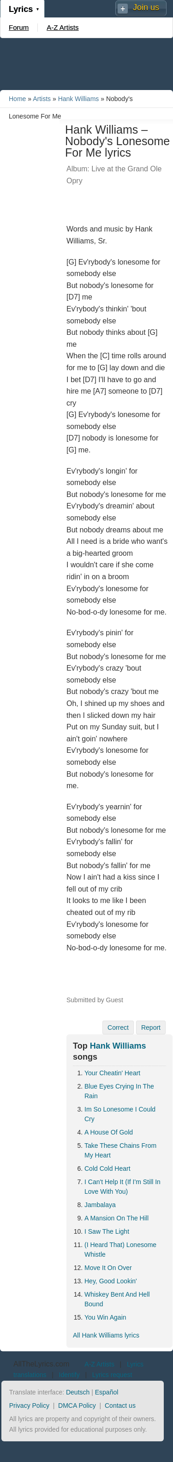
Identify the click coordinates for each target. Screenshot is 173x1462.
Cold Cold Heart (107, 1168)
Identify (69, 1374)
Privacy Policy (29, 1405)
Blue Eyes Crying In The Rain (119, 1091)
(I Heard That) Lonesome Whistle (120, 1249)
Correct (118, 1027)
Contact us (120, 1405)
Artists (42, 98)
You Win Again (105, 1317)
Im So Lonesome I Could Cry (119, 1114)
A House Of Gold (108, 1132)
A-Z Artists (62, 27)
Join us (146, 7)
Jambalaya (100, 1204)
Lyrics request (112, 1374)
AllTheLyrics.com (41, 1364)
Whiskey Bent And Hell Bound (117, 1299)
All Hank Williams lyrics (106, 1335)
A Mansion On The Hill (116, 1218)
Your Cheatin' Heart (112, 1073)
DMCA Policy (77, 1405)
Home (17, 98)
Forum (19, 27)
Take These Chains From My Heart (120, 1150)
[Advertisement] (87, 63)
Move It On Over (108, 1267)
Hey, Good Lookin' (110, 1281)
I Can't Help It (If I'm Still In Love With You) (122, 1186)
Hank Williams (78, 98)
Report (151, 1027)
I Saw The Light (106, 1231)
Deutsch (77, 1392)
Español (107, 1392)
